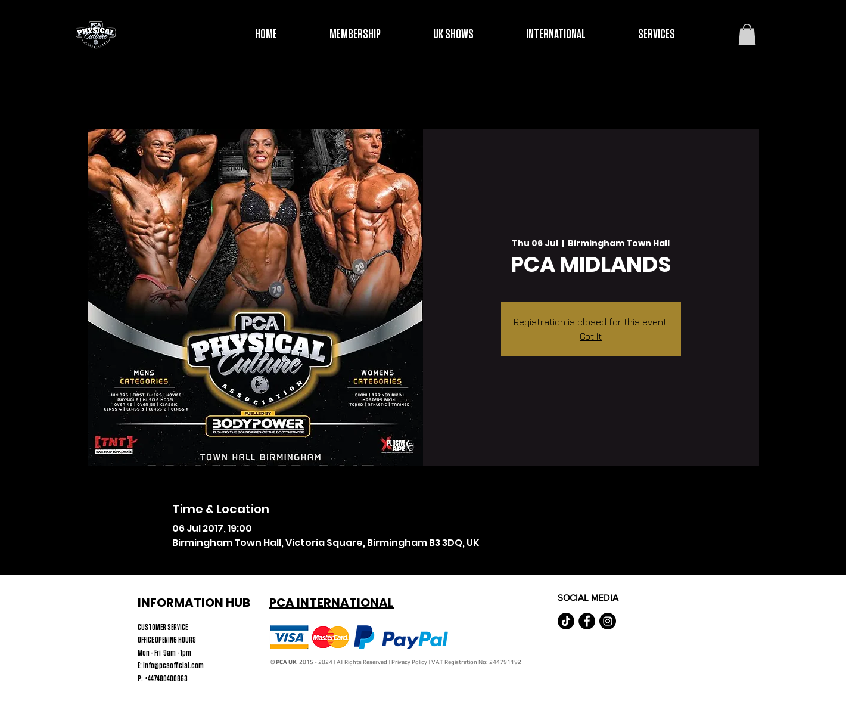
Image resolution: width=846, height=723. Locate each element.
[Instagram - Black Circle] (607, 621)
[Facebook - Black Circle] (586, 621)
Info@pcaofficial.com (173, 666)
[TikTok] (566, 621)
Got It (591, 336)
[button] (747, 34)
